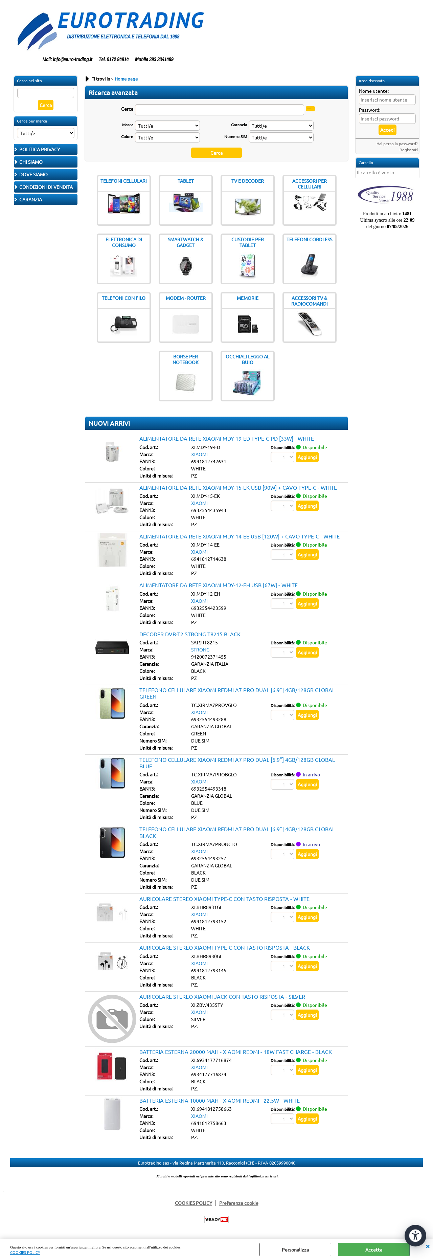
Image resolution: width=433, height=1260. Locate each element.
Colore (127, 136)
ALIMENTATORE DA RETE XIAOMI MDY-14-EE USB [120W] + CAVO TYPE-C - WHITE (239, 536)
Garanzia (239, 124)
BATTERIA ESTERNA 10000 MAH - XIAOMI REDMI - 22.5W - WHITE (219, 1100)
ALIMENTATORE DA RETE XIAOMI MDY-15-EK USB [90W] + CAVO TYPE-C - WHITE (238, 487)
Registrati (409, 149)
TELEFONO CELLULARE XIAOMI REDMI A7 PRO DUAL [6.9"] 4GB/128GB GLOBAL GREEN (237, 693)
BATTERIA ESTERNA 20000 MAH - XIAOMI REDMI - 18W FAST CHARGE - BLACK (235, 1051)
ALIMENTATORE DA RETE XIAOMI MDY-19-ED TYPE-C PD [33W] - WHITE (226, 438)
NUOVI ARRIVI (109, 423)
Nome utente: (374, 91)
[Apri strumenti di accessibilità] (415, 1235)
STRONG (200, 649)
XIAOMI (199, 454)
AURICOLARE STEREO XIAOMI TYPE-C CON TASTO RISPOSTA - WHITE (224, 898)
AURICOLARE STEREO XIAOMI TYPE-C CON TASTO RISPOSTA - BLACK (224, 947)
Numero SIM (235, 136)
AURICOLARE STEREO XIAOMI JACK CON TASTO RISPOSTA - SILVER (222, 996)
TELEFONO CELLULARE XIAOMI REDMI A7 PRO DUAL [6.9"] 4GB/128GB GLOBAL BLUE (237, 762)
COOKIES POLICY (25, 1252)
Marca (127, 124)
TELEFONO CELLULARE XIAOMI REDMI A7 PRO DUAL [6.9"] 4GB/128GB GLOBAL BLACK (237, 832)
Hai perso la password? (397, 143)
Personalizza (295, 1249)
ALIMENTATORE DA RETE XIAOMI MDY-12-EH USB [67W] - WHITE (218, 584)
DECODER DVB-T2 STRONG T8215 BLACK (190, 634)
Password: (369, 110)
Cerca (127, 109)
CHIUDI (428, 1245)
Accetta (373, 1249)
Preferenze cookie (238, 1203)
